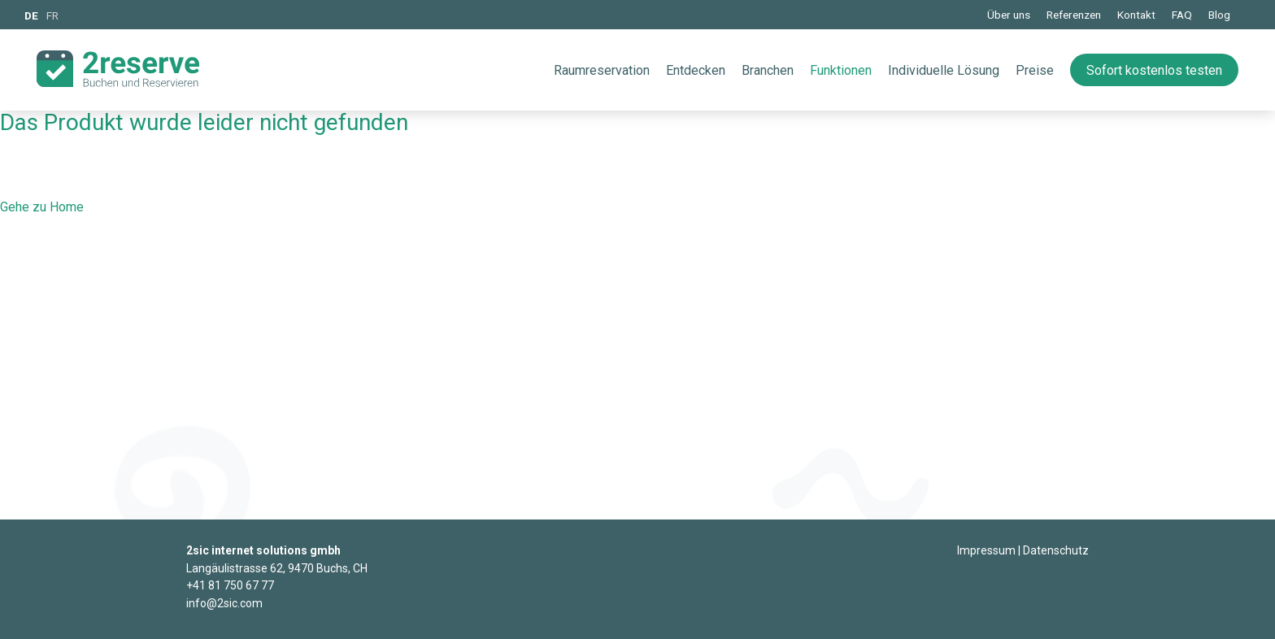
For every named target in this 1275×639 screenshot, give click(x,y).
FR (52, 15)
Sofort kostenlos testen (1154, 70)
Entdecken (695, 70)
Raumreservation (602, 70)
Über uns (1008, 14)
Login (944, 551)
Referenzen (1074, 14)
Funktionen (841, 70)
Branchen (768, 70)
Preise (1035, 70)
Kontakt (1136, 14)
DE (31, 15)
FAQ (1182, 14)
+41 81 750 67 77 (230, 585)
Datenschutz (1056, 550)
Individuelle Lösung (943, 70)
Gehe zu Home (42, 207)
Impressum (986, 550)
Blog (1219, 14)
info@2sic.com (224, 603)
